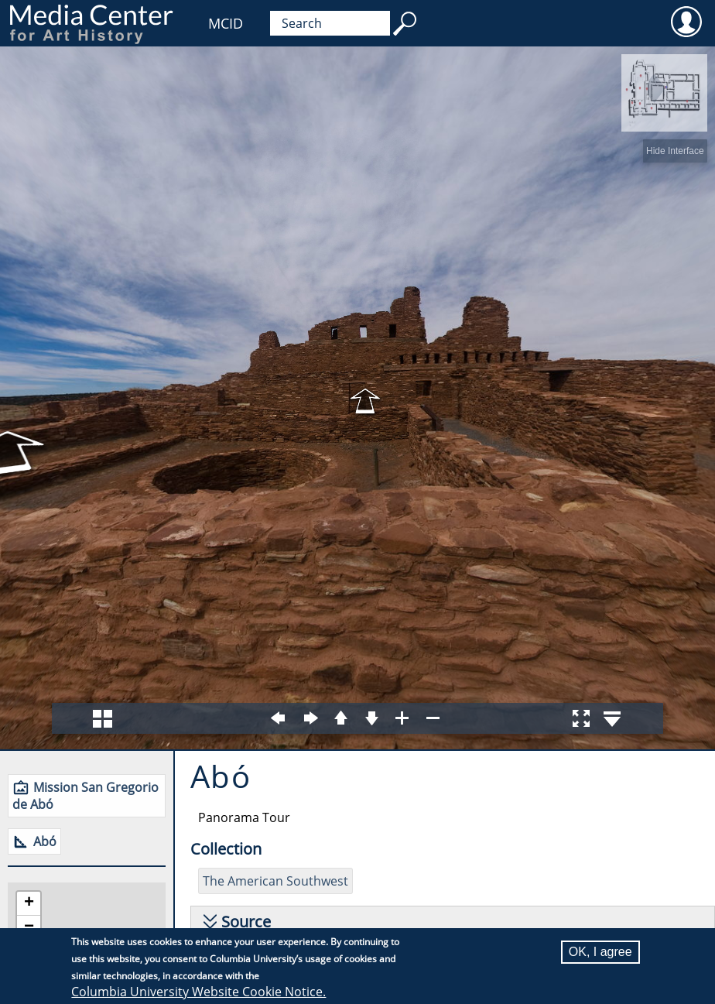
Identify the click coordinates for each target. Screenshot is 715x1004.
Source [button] (246, 921)
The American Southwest (275, 880)
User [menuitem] (686, 21)
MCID (225, 23)
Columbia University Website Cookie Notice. (198, 991)
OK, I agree (600, 951)
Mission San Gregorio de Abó (85, 796)
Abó (44, 841)
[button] (28, 904)
